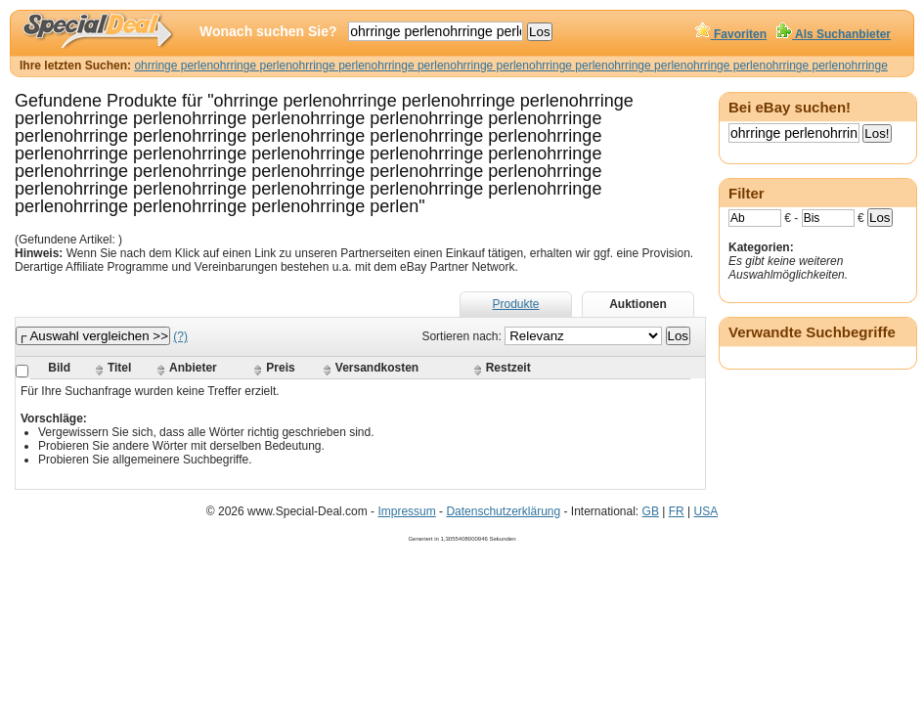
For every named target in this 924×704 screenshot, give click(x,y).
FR (676, 511)
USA (705, 511)
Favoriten (731, 34)
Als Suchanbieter (833, 34)
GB (650, 511)
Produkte (515, 304)
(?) (180, 336)
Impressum (406, 511)
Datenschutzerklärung (503, 511)
